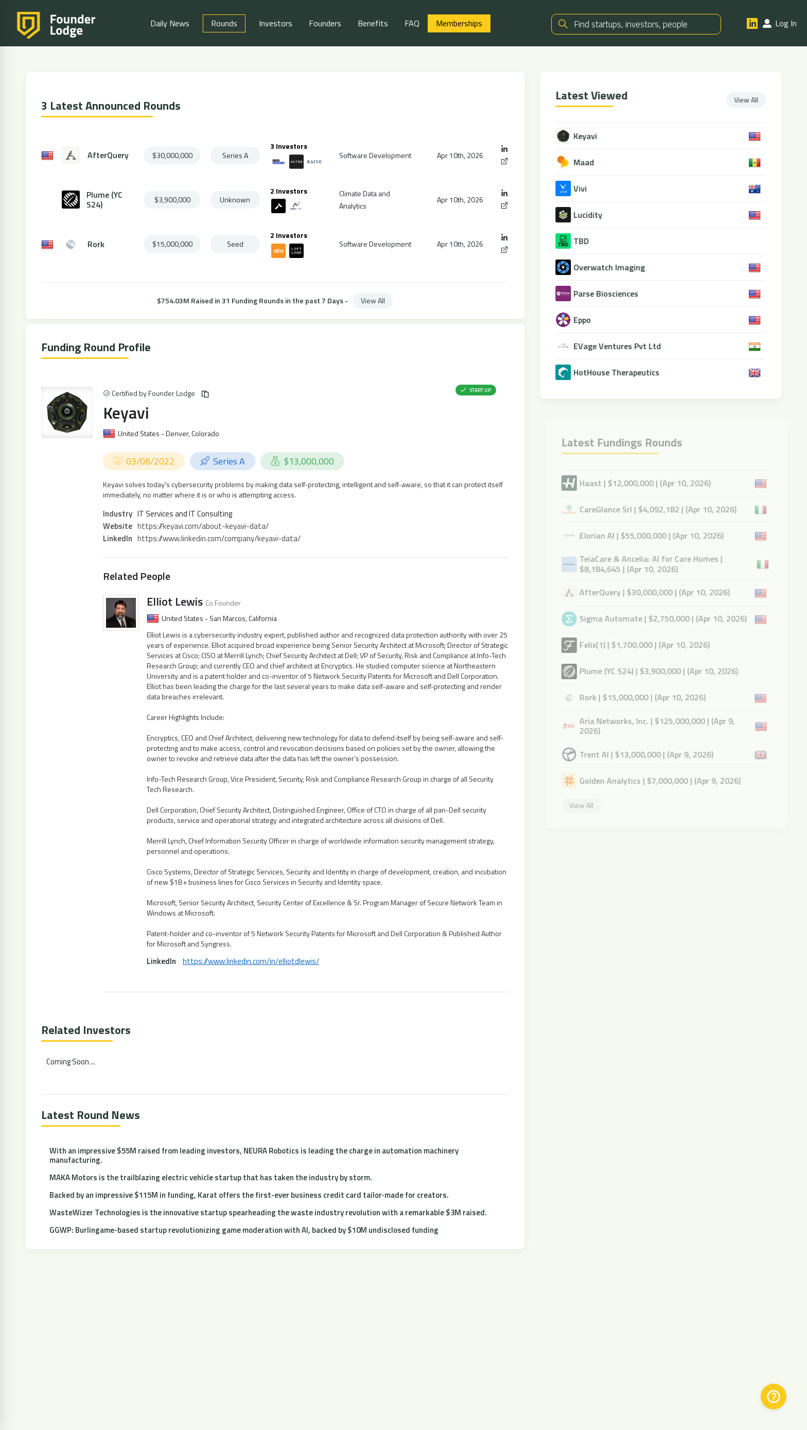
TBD (583, 241)
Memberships (459, 23)
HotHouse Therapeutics (618, 372)
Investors (275, 23)
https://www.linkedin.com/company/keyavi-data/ (219, 539)
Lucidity (589, 215)
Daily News (169, 23)
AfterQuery (108, 156)
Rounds (224, 23)
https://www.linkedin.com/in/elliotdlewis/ (251, 962)
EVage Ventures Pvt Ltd (619, 346)
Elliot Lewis (175, 602)
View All (373, 300)
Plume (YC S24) (104, 200)
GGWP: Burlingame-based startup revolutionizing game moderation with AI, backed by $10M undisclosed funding (243, 1230)
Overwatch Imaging (611, 267)
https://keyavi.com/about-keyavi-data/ (203, 526)
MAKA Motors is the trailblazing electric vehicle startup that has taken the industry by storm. (210, 1178)
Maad (585, 162)
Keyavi (126, 412)
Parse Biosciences (607, 294)
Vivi (582, 189)
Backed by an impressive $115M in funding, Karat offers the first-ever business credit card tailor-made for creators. (249, 1195)
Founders (325, 23)
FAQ (412, 23)
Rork (95, 244)
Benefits (373, 23)
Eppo (584, 320)
